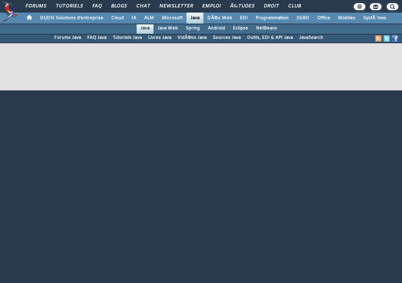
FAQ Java (96, 37)
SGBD (302, 18)
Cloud (117, 18)
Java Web (167, 28)
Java (194, 18)
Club (294, 6)
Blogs (119, 6)
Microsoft (172, 18)
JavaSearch (311, 37)
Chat (143, 6)
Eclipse (240, 28)
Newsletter (176, 6)
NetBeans (266, 28)
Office (323, 18)
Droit (271, 6)
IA (134, 18)
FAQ (96, 6)
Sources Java (227, 37)
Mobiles (346, 18)
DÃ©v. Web (219, 18)
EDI (244, 18)
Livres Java (159, 37)
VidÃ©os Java (191, 37)
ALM (149, 18)
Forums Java (67, 37)
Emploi (211, 6)
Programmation (272, 18)
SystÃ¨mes (374, 18)
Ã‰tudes (242, 6)
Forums (36, 6)
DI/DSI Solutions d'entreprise (71, 18)
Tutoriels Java (127, 37)
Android (216, 28)
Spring (193, 28)
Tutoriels (69, 6)
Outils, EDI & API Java (270, 37)
